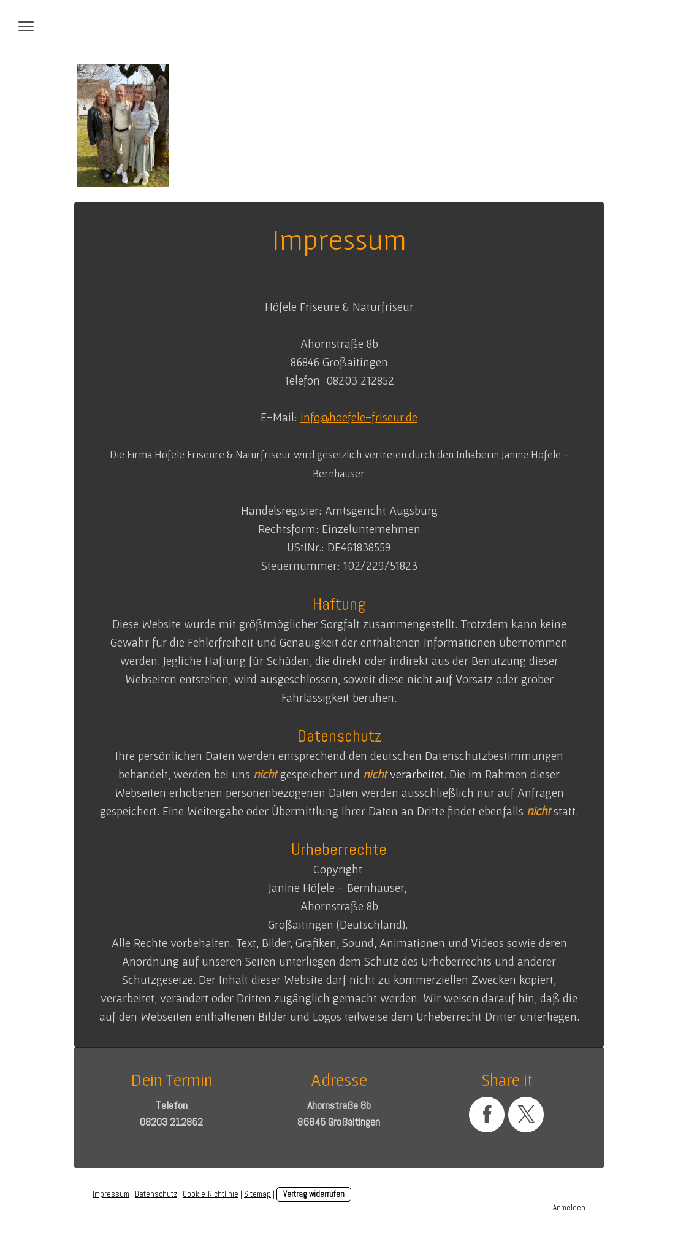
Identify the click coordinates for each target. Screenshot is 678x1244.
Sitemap (257, 1194)
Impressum (111, 1194)
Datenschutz (156, 1194)
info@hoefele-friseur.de (358, 417)
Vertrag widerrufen (314, 1194)
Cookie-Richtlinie (210, 1194)
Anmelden (569, 1207)
